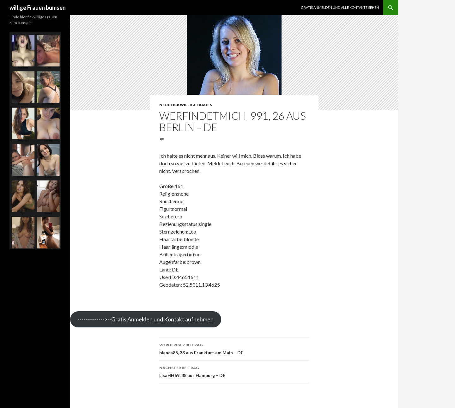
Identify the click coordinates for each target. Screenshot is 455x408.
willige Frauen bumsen (37, 7)
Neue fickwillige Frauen (186, 104)
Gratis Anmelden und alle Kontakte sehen (340, 7)
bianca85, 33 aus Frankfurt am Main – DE (234, 348)
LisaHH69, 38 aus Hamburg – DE (234, 371)
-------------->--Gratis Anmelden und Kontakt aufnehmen (146, 319)
